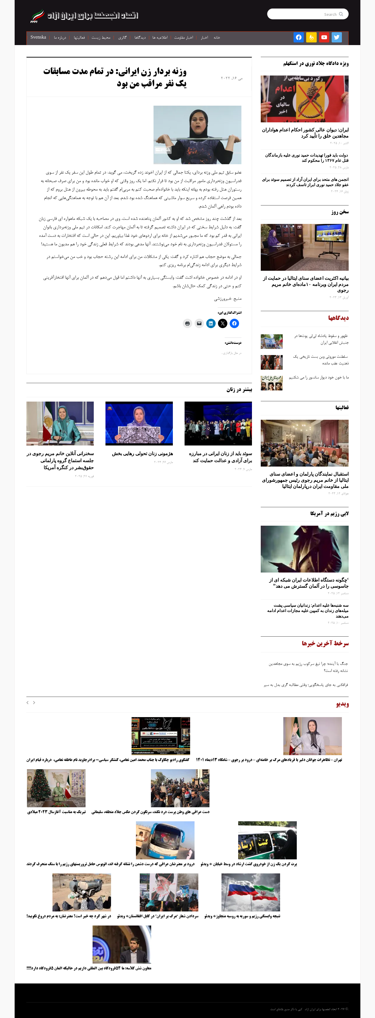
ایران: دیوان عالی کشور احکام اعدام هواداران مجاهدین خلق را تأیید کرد (305, 133)
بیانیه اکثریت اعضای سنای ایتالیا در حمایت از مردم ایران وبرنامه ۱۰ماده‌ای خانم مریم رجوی (306, 284)
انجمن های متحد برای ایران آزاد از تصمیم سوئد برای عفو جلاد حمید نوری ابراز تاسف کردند (305, 182)
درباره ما (60, 38)
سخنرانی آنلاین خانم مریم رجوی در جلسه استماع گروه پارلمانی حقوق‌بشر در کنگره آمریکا (60, 460)
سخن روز (340, 212)
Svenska (38, 38)
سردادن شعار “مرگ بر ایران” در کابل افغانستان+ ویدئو (157, 916)
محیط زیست (100, 38)
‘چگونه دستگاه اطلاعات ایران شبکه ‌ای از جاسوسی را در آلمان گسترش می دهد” (309, 583)
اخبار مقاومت (183, 38)
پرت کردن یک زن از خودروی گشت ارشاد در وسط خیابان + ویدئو (248, 864)
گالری (122, 38)
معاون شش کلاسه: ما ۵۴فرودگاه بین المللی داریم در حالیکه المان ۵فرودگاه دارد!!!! (88, 968)
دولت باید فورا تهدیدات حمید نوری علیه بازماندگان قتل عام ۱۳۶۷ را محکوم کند (307, 157)
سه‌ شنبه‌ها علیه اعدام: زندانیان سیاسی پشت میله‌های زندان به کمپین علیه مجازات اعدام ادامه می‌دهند (308, 610)
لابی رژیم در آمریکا (329, 514)
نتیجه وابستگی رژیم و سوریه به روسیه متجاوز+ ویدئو (242, 916)
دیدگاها (140, 38)
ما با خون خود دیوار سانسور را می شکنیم (319, 378)
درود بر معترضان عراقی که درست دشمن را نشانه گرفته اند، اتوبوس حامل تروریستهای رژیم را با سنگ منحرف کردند (110, 864)
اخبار (204, 38)
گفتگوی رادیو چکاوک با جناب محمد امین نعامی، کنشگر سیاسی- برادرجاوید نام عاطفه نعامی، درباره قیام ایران (108, 760)
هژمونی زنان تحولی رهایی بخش (142, 453)
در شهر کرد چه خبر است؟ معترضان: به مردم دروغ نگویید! (68, 916)
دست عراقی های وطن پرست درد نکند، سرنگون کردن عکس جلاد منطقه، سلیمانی (150, 812)
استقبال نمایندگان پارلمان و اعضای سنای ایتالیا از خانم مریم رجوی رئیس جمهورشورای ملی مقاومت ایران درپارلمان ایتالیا (305, 480)
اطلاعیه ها (159, 38)
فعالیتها (79, 38)
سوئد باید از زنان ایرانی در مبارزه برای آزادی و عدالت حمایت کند (220, 456)
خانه (217, 38)
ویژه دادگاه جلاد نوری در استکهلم (316, 63)
